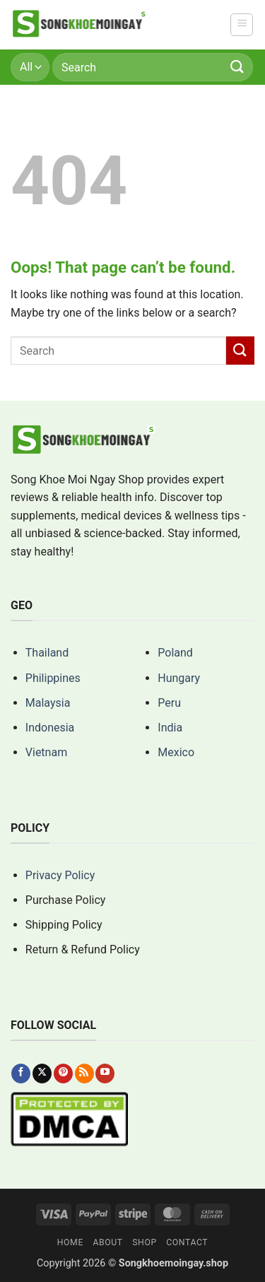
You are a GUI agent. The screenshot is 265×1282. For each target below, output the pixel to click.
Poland (175, 652)
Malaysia (48, 703)
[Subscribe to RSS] (84, 1073)
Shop (144, 1242)
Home (70, 1242)
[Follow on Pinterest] (63, 1073)
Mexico (176, 752)
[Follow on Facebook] (20, 1073)
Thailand (47, 652)
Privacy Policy (60, 875)
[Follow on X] (42, 1073)
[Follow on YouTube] (104, 1073)
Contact (187, 1242)
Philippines (53, 678)
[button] (241, 24)
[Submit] (237, 67)
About (107, 1242)
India (170, 727)
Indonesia (50, 727)
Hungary (179, 678)
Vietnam (46, 752)
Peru (169, 703)
